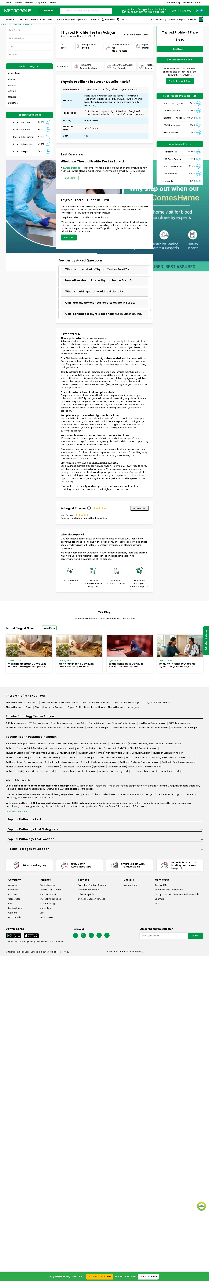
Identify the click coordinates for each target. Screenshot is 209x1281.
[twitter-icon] (83, 935)
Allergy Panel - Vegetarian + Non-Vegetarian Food (173, 132)
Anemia (12, 85)
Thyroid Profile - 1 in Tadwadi (50, 707)
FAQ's (12, 46)
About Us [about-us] (13, 885)
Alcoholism (14, 73)
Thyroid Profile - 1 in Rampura (127, 702)
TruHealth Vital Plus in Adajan (113, 757)
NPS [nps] (157, 903)
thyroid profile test (72, 167)
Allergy (11, 79)
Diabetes (13, 102)
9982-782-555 (148, 1276)
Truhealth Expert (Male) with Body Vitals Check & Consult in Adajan (40, 752)
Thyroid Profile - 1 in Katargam (123, 707)
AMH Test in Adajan (74, 727)
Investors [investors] (13, 889)
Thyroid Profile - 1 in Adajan (20, 24)
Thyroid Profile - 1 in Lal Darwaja (22, 702)
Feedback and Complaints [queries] (169, 889)
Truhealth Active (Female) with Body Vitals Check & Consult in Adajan (146, 743)
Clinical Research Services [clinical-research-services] (91, 898)
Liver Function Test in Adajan (121, 723)
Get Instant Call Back (180, 81)
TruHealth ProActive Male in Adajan (99, 762)
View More (49, 628)
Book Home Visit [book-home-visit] (48, 894)
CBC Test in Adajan (16, 723)
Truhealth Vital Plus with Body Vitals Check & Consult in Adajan (163, 757)
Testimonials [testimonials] (46, 917)
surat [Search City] (49, 10)
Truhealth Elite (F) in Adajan (91, 766)
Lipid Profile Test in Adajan (152, 723)
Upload (121, 19)
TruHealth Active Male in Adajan (61, 762)
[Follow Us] (75, 935)
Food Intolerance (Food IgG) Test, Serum (172, 110)
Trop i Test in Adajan (61, 723)
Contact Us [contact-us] (161, 885)
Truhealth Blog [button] (173, 2)
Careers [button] (52, 2)
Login (193, 19)
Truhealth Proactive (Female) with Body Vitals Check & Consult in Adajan (119, 748)
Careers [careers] (12, 912)
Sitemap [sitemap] (159, 898)
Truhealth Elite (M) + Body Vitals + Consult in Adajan (134, 766)
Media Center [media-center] (15, 908)
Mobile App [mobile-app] (45, 908)
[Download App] (13, 936)
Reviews (13, 54)
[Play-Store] (197, 10)
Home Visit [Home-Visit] (108, 19)
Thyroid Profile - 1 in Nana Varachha (59, 702)
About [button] (9, 2)
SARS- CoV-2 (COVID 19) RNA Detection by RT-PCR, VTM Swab (174, 103)
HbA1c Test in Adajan (98, 727)
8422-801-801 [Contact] (135, 12)
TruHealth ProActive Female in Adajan (139, 762)
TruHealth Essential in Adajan (168, 752)
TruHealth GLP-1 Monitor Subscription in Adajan (159, 771)
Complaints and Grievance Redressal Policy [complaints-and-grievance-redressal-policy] (178, 894)
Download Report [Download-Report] (177, 19)
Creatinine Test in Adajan (184, 727)
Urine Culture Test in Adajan (89, 723)
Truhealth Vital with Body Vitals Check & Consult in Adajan (64, 757)
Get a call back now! (99, 1276)
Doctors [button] (18, 2)
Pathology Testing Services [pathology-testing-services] (92, 885)
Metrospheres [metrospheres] (131, 885)
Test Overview (16, 38)
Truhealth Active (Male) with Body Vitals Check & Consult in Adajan (72, 743)
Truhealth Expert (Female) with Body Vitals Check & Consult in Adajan (114, 752)
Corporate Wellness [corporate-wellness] (88, 889)
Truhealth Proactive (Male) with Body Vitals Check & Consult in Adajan (42, 748)
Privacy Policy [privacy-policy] (136, 951)
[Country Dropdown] (181, 11)
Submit (195, 935)
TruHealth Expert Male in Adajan (178, 762)
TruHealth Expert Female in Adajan (24, 766)
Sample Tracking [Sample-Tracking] (158, 19)
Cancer (12, 96)
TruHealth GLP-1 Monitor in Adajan (78, 771)
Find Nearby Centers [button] (192, 2)
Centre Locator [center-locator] (47, 885)
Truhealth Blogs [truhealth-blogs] (48, 903)
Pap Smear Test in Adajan (47, 727)
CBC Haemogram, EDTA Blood (173, 125)
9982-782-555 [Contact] (156, 12)
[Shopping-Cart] (201, 19)
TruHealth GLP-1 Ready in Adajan (115, 771)
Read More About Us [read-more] (16, 811)
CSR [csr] (10, 903)
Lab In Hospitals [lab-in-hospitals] (86, 894)
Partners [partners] (12, 894)
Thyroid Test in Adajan (123, 727)
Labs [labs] (42, 912)
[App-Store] (201, 10)
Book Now (69, 237)
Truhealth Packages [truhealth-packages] (50, 898)
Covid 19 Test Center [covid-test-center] (50, 889)
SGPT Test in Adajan (179, 723)
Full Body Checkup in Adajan (20, 743)
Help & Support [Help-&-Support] (182, 11)
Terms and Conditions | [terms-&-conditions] (118, 951)
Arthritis (12, 90)
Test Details (15, 30)
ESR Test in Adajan (38, 723)
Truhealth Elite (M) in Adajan (59, 766)
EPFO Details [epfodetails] (14, 917)
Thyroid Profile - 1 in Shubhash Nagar (86, 707)
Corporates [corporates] (14, 898)
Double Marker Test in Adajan (153, 727)
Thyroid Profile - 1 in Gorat (158, 702)
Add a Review (139, 508)
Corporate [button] (41, 2)
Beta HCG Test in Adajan (18, 727)
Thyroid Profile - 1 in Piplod (19, 707)
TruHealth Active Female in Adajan (24, 762)
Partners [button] (29, 2)
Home (3, 24)
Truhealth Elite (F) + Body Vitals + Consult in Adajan (32, 771)
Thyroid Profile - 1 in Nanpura (95, 702)
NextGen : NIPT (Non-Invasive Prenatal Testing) (174, 118)
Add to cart (180, 49)
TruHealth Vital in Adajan (19, 757)
